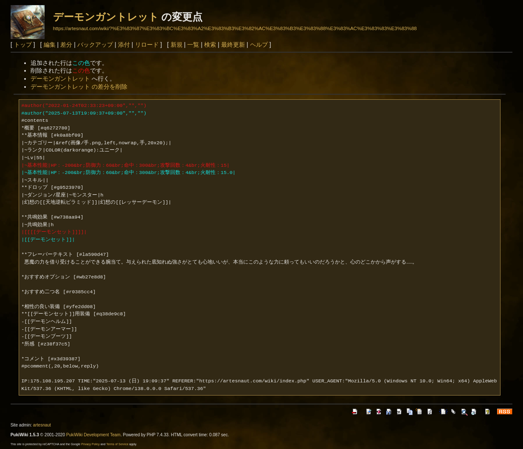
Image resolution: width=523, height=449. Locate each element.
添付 (124, 44)
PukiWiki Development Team (93, 434)
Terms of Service (117, 444)
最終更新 (233, 44)
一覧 (193, 44)
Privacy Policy (90, 444)
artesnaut (42, 425)
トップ (23, 44)
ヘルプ (259, 44)
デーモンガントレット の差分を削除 (79, 86)
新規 (177, 44)
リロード (147, 44)
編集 (50, 44)
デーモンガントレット (106, 16)
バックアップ (95, 44)
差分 (66, 44)
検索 (210, 44)
